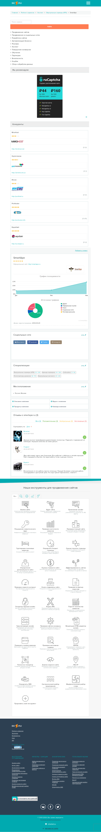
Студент (26, 447)
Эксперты (15, 733)
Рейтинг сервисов (27, 13)
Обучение (15, 53)
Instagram (56, 342)
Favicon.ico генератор (79, 777)
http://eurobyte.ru (18, 244)
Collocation (69, 372)
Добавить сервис (81, 251)
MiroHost (15, 132)
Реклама (14, 44)
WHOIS (54, 785)
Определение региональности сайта (59, 771)
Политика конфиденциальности (50, 820)
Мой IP (74, 780)
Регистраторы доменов (25, 376)
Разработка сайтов (18, 38)
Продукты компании (20, 407)
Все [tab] (15, 496)
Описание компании (20, 401)
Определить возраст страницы (58, 768)
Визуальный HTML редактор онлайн (78, 774)
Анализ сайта (16, 763)
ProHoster (15, 203)
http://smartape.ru (34, 264)
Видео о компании (58, 401)
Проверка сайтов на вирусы (38, 769)
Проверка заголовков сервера (19, 781)
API (13, 740)
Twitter (44, 342)
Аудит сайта (15, 765)
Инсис (14, 180)
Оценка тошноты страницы (17, 777)
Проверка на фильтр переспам (38, 765)
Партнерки (15, 55)
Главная (15, 13)
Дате (29, 427)
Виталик (26, 431)
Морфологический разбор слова (20, 787)
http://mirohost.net (18, 149)
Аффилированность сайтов (38, 762)
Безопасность (16, 58)
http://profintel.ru (17, 196)
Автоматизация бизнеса (20, 41)
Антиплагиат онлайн (18, 768)
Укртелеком (16, 156)
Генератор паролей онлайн (78, 765)
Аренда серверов (51, 372)
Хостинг (40, 13)
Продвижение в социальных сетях (25, 35)
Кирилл (26, 462)
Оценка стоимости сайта (59, 774)
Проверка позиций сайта (60, 765)
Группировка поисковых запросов (19, 774)
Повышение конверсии (20, 50)
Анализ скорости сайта (19, 784)
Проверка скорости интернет (78, 762)
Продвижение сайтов (19, 32)
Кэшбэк (14, 61)
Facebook (33, 342)
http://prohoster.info (18, 220)
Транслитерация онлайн (79, 772)
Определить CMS (57, 787)
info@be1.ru (50, 824)
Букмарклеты (16, 736)
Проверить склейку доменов (58, 782)
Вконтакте (19, 342)
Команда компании (58, 407)
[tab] (21, 496)
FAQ (13, 738)
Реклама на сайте (50, 829)
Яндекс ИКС (56, 779)
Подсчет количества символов (78, 769)
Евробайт (15, 227)
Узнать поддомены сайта (60, 776)
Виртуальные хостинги (49, 376)
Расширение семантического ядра (18, 770)
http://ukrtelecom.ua (18, 173)
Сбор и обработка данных (21, 64)
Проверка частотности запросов (59, 762)
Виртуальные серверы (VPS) (56, 13)
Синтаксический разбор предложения (79, 783)
